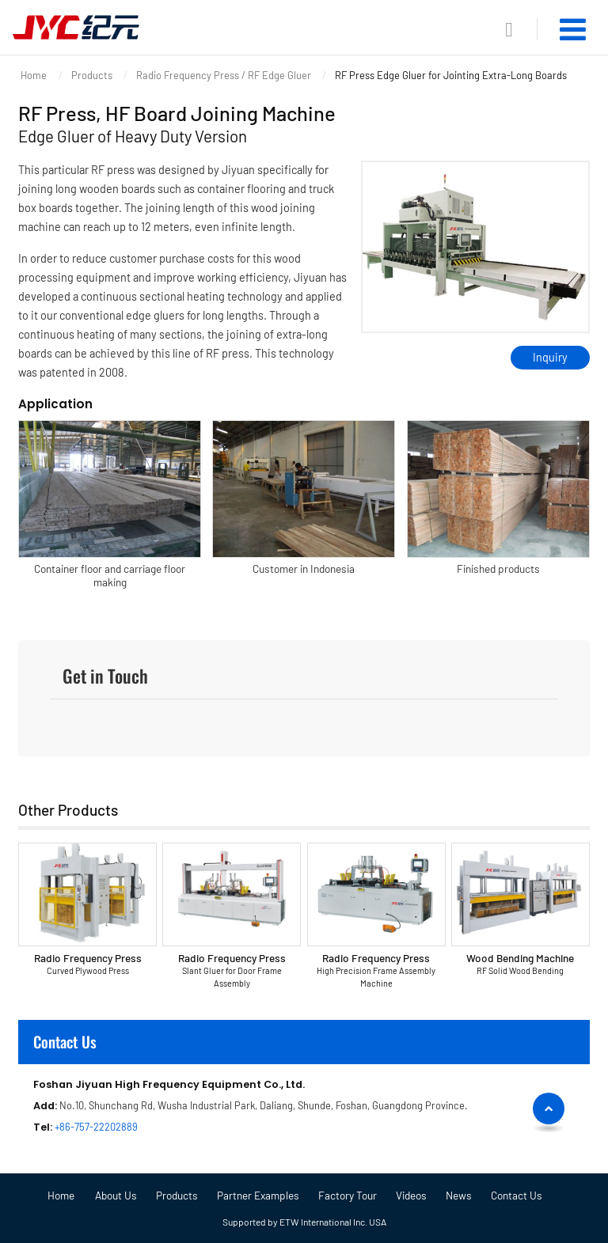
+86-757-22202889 (96, 1126)
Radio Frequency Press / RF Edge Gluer (223, 75)
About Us (116, 1195)
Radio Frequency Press (87, 964)
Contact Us (65, 1041)
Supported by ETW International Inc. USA (304, 1221)
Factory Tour (347, 1195)
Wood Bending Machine (520, 964)
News (459, 1195)
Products (91, 75)
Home (34, 75)
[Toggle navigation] (572, 29)
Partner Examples (258, 1195)
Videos (411, 1195)
